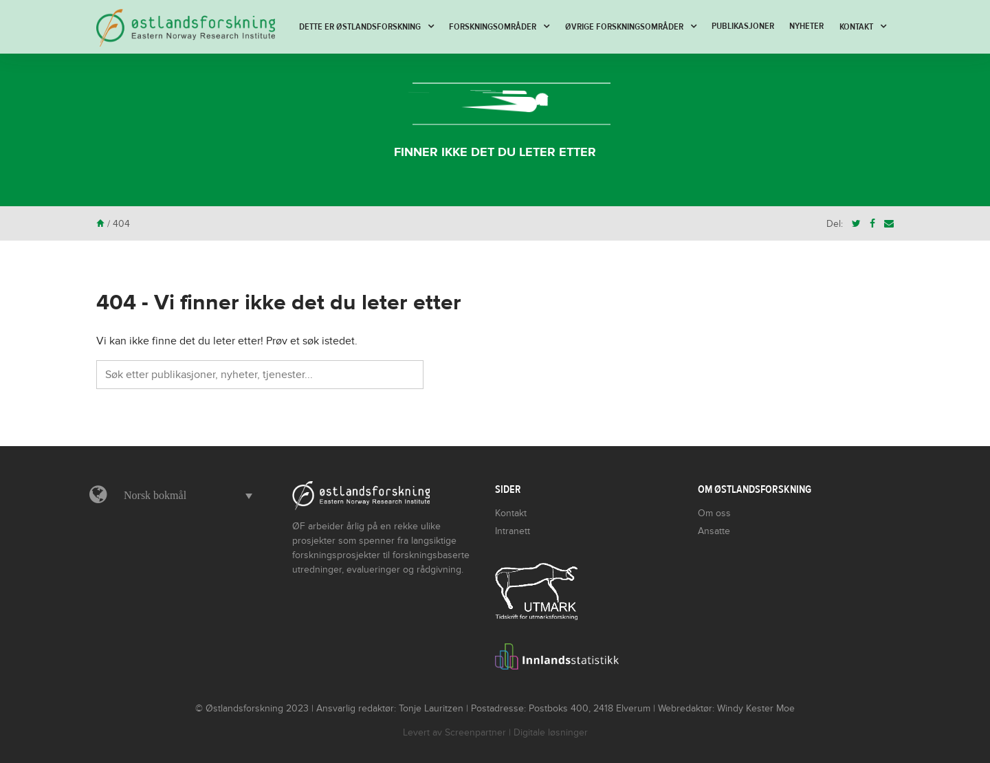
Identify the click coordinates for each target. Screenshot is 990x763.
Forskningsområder (492, 27)
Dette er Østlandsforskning (360, 27)
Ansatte (714, 531)
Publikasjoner (743, 26)
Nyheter (806, 26)
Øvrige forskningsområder (624, 27)
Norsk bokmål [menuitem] (155, 495)
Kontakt (856, 27)
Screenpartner (475, 732)
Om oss (714, 513)
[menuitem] (184, 495)
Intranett (512, 531)
